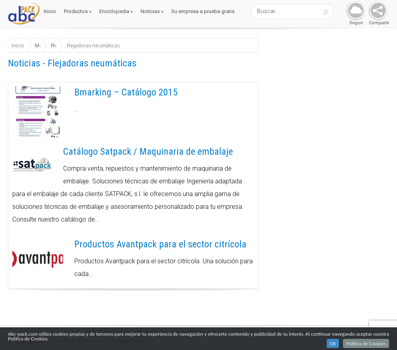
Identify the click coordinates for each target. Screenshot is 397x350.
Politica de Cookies (366, 344)
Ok (333, 344)
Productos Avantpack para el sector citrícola (160, 244)
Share (376, 11)
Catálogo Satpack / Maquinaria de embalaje (148, 151)
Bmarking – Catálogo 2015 (126, 92)
